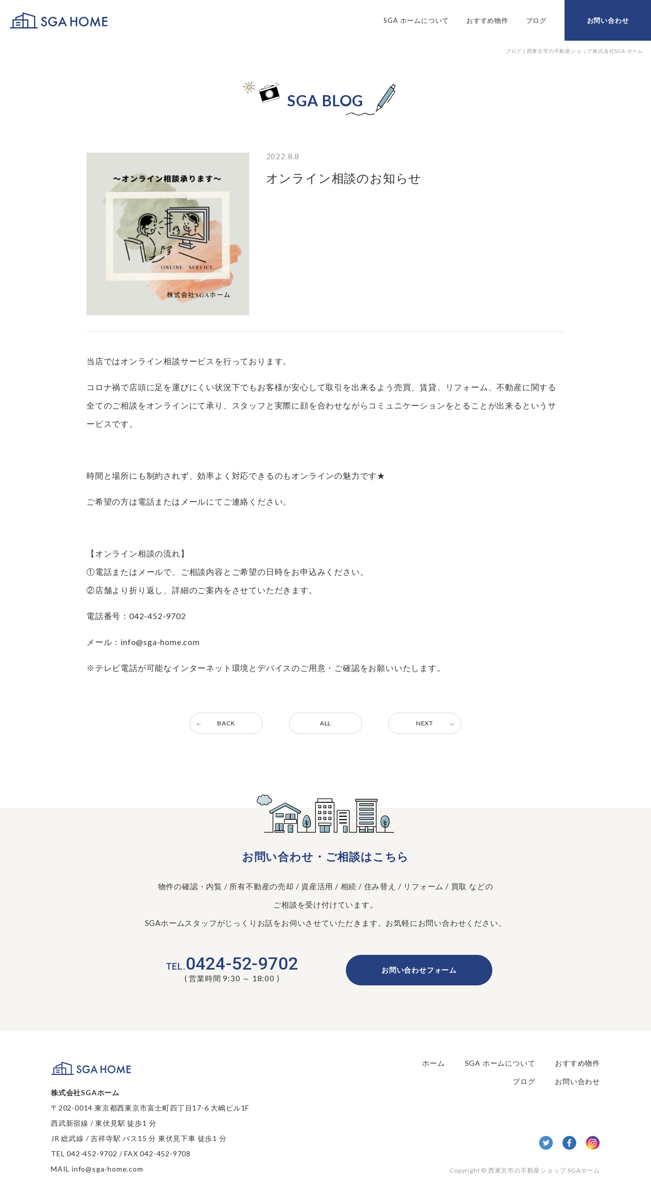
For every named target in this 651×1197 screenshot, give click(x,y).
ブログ (536, 20)
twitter (546, 1143)
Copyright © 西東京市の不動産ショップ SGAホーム (525, 1170)
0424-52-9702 (232, 963)
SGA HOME (58, 20)
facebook (569, 1143)
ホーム (433, 1063)
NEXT (424, 723)
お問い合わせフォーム (419, 970)
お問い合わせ (608, 20)
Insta (593, 1143)
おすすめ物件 (487, 20)
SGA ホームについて (416, 20)
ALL (325, 723)
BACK (226, 723)
